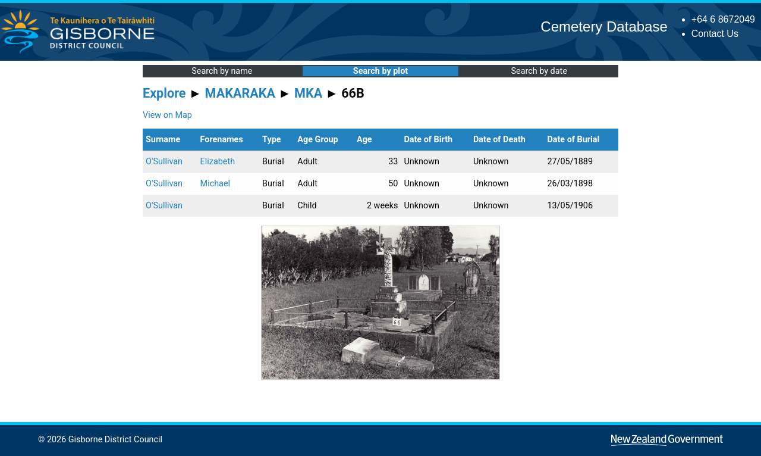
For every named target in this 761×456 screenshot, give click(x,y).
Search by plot (380, 71)
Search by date (539, 71)
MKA (308, 93)
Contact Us (714, 34)
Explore (164, 93)
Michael (215, 184)
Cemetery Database (603, 26)
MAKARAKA (240, 93)
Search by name (221, 71)
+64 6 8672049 (723, 19)
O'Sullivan (164, 162)
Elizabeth (217, 162)
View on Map (167, 115)
